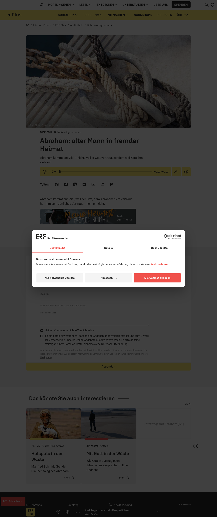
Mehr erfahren (160, 264)
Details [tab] (108, 247)
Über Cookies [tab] (159, 247)
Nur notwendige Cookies (60, 277)
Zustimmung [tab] (57, 247)
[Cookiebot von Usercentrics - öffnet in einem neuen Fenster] (166, 236)
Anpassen (109, 277)
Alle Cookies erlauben (157, 277)
